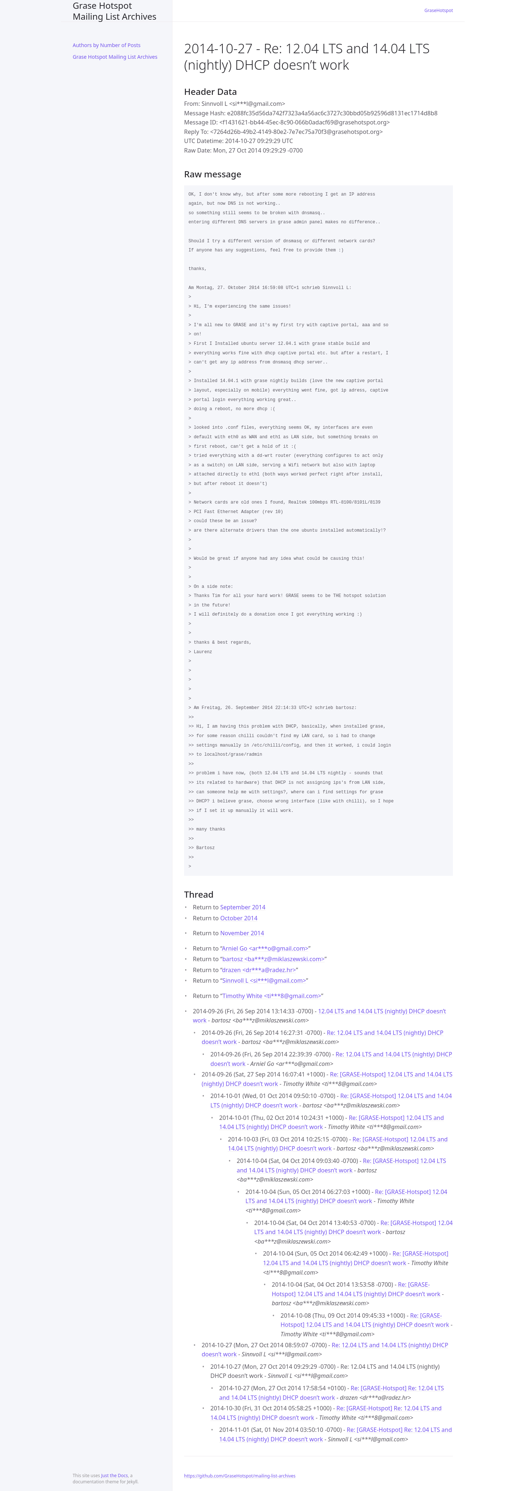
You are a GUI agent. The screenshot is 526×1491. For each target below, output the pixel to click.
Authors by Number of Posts (107, 45)
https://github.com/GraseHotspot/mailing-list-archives (240, 1476)
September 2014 (243, 907)
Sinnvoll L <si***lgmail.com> (264, 980)
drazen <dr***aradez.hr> (259, 970)
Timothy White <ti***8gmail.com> (271, 996)
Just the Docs (114, 1475)
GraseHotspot (438, 10)
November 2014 (242, 933)
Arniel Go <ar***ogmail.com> (265, 948)
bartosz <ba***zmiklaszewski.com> (273, 959)
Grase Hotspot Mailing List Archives (114, 11)
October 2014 (239, 918)
